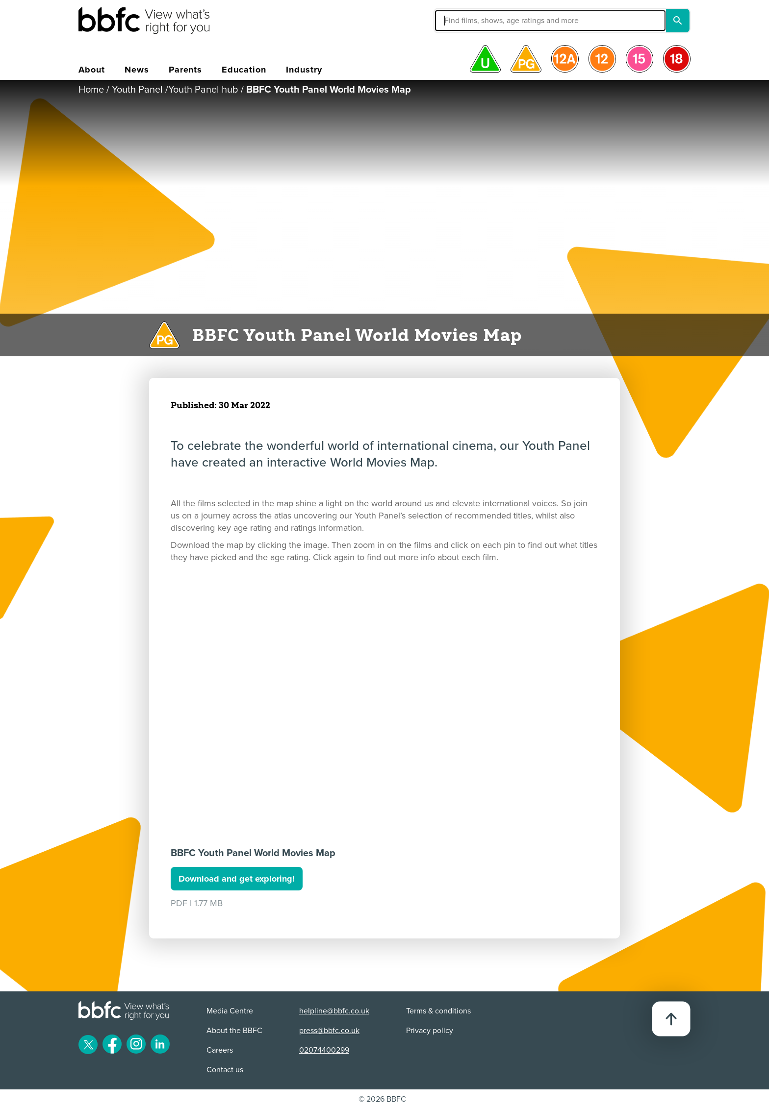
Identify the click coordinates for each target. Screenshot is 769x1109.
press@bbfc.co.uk (329, 1030)
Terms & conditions (438, 1011)
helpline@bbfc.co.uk (334, 1011)
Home (91, 90)
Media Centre (229, 1011)
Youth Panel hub (203, 90)
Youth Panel (137, 90)
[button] (476, 20)
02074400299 (324, 1050)
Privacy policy (429, 1030)
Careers (219, 1050)
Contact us (224, 1070)
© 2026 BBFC (382, 1099)
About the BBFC (234, 1030)
